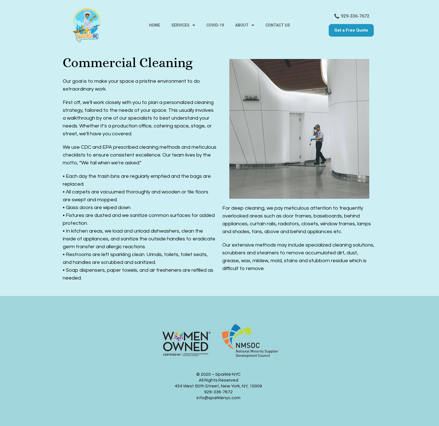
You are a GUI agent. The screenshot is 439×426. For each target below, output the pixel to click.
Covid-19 (215, 25)
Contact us (277, 25)
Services (183, 25)
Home (154, 25)
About (244, 25)
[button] (351, 30)
